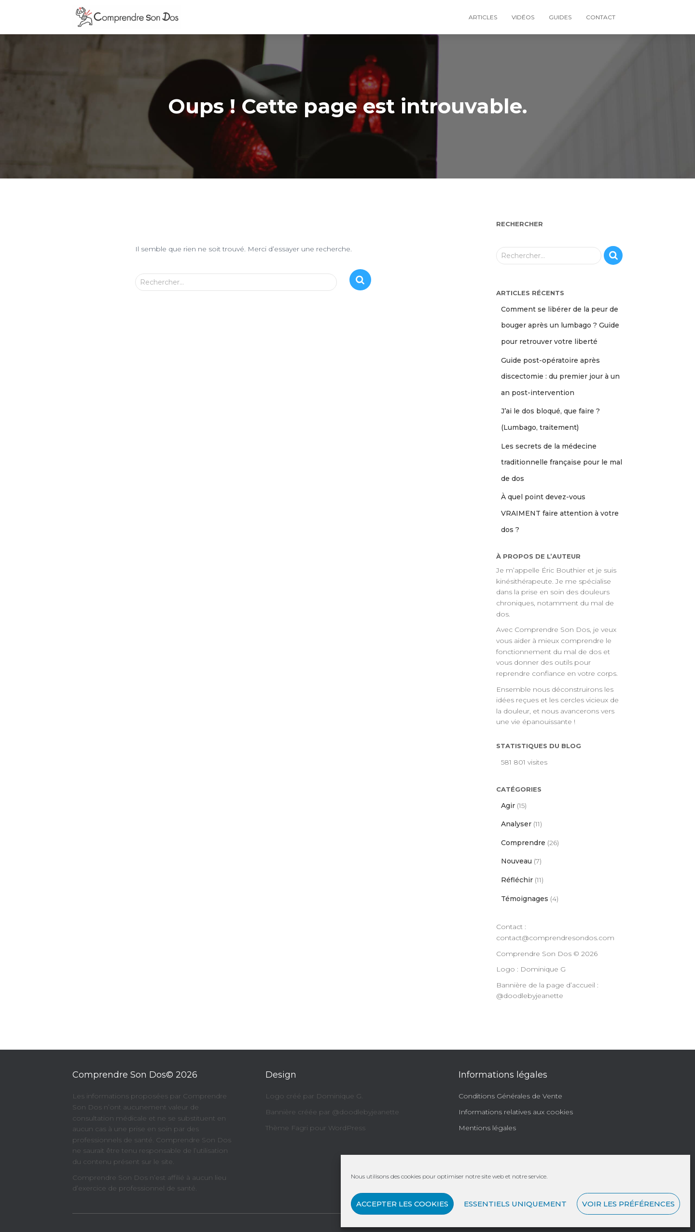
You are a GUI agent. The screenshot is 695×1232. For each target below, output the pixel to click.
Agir (508, 805)
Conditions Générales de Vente (510, 1096)
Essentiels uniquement (515, 1203)
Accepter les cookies (402, 1203)
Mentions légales (487, 1127)
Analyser (516, 824)
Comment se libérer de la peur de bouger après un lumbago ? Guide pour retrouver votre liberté (560, 325)
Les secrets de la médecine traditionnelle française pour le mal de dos (561, 462)
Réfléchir (517, 880)
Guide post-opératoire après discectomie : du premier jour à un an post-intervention (560, 376)
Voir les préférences (628, 1203)
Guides (560, 17)
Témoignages (524, 898)
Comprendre (523, 842)
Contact (600, 17)
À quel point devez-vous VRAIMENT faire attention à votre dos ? (560, 513)
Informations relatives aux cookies (516, 1112)
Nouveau (516, 861)
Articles (483, 17)
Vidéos (523, 17)
